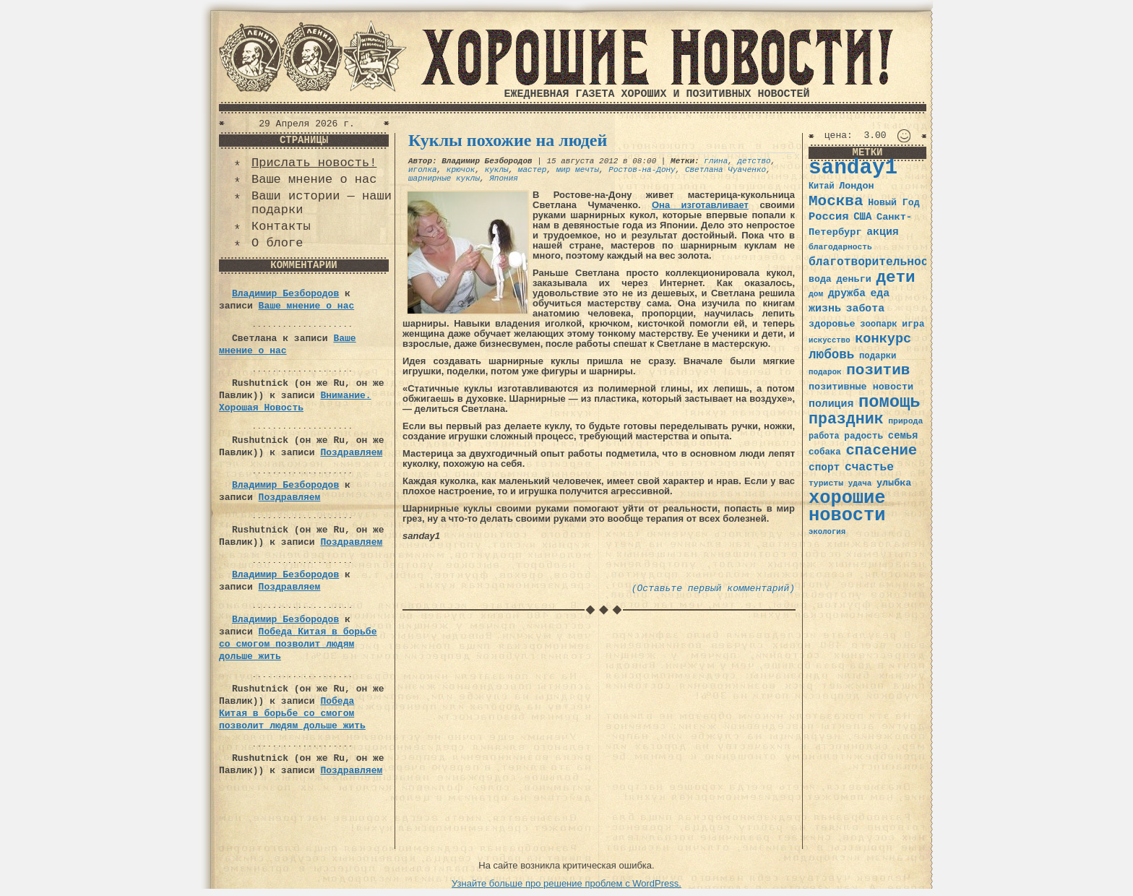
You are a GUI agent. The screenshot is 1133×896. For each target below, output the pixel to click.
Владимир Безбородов (285, 293)
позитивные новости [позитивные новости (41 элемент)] (861, 387)
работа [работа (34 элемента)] (824, 436)
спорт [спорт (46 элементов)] (824, 467)
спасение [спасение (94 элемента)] (881, 450)
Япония (503, 178)
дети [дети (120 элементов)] (895, 277)
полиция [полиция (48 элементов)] (831, 404)
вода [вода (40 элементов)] (820, 279)
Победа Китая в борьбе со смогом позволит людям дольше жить (297, 644)
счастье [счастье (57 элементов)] (869, 467)
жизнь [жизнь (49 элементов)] (825, 308)
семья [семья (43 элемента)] (903, 435)
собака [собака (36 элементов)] (825, 452)
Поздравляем (351, 452)
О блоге (277, 243)
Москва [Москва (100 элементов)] (836, 201)
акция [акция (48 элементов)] (882, 232)
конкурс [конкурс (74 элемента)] (883, 339)
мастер (532, 169)
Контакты (281, 226)
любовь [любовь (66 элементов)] (831, 355)
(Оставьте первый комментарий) (713, 588)
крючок (461, 169)
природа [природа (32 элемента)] (905, 421)
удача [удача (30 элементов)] (860, 483)
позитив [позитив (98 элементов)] (878, 370)
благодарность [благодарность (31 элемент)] (840, 247)
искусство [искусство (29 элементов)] (829, 340)
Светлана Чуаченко (725, 169)
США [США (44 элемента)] (862, 217)
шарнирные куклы (444, 178)
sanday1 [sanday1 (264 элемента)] (853, 168)
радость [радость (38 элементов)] (863, 436)
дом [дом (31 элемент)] (816, 294)
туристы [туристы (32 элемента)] (826, 483)
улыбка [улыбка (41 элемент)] (893, 483)
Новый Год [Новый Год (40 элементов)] (893, 202)
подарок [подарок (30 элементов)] (825, 372)
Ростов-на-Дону (641, 169)
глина (716, 161)
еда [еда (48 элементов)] (879, 293)
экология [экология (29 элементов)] (827, 531)
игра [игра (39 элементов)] (913, 324)
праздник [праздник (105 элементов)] (846, 419)
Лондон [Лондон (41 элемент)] (856, 186)
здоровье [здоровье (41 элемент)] (832, 324)
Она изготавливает (700, 204)
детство (754, 161)
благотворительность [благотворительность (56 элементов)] (875, 262)
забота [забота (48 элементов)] (865, 308)
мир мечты (577, 169)
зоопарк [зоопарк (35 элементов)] (878, 324)
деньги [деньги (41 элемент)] (853, 279)
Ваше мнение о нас (313, 179)
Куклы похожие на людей (507, 140)
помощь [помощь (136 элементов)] (889, 402)
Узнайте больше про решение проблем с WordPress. (566, 883)
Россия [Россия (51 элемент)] (829, 216)
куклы (497, 169)
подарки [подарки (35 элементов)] (877, 356)
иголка (422, 169)
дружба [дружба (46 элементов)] (847, 293)
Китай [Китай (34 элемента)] (822, 186)
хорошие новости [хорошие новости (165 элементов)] (847, 507)
